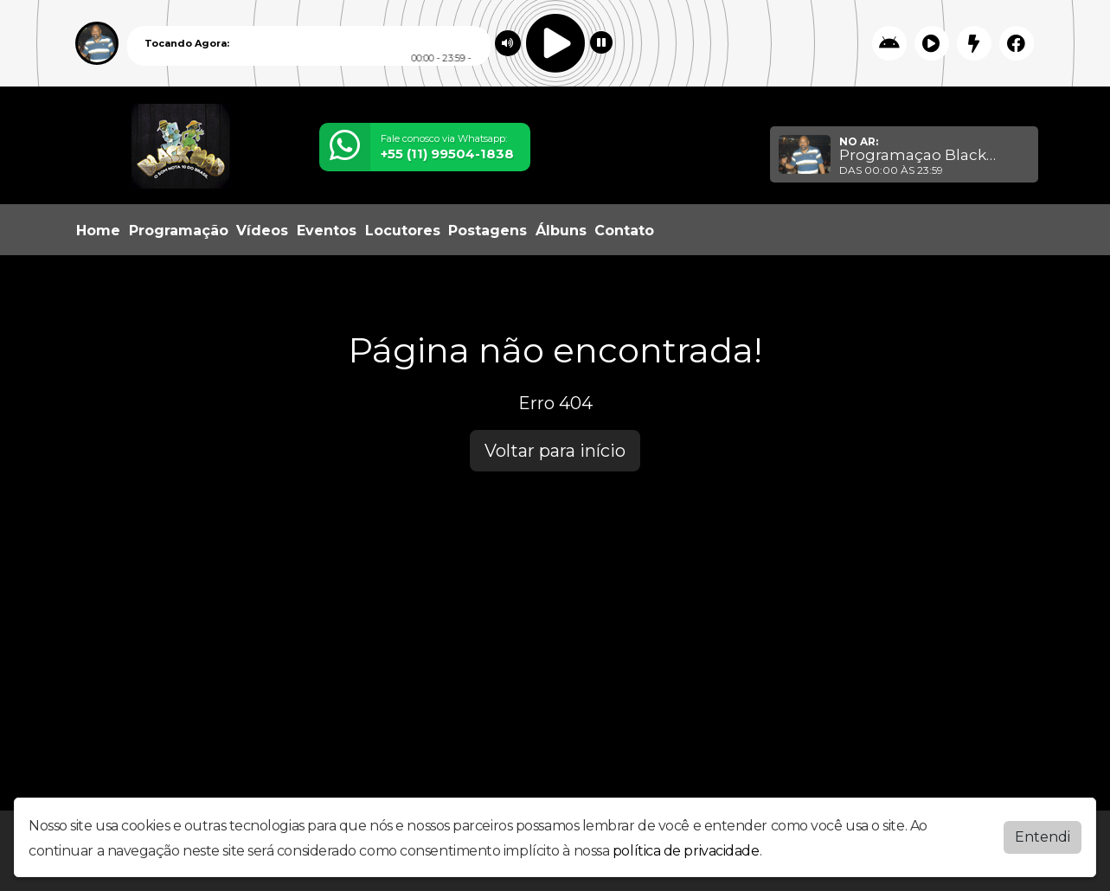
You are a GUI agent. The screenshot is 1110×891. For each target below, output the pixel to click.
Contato (624, 230)
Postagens (487, 230)
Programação (178, 230)
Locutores (402, 230)
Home (98, 230)
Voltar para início (555, 450)
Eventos (326, 230)
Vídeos (262, 230)
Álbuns (561, 230)
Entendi (1042, 833)
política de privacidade (686, 847)
